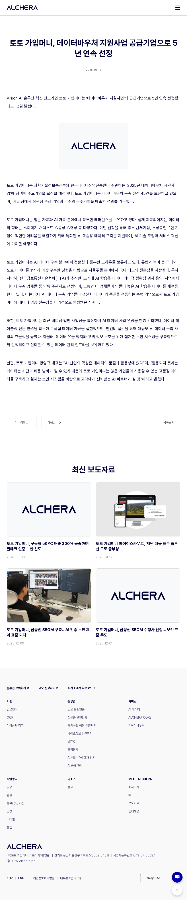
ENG (21, 878)
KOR (10, 878)
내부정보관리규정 (71, 878)
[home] (22, 7)
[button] (160, 878)
